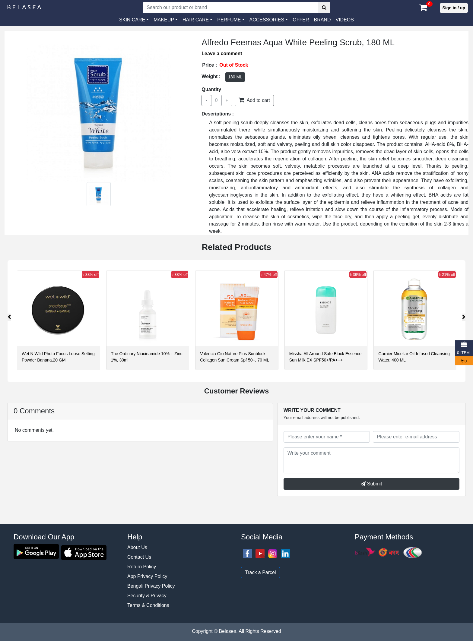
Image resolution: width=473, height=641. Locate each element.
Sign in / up (454, 7)
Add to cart (254, 100)
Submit (371, 483)
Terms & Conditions (148, 605)
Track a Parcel (260, 572)
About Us (137, 547)
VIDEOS (344, 19)
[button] (268, 20)
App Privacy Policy (147, 576)
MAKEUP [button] (164, 19)
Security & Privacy (147, 595)
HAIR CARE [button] (196, 19)
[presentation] (9, 317)
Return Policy (141, 566)
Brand (322, 19)
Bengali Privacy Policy (151, 586)
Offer (301, 19)
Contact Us (139, 557)
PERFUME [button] (229, 19)
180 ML (235, 76)
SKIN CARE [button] (132, 19)
